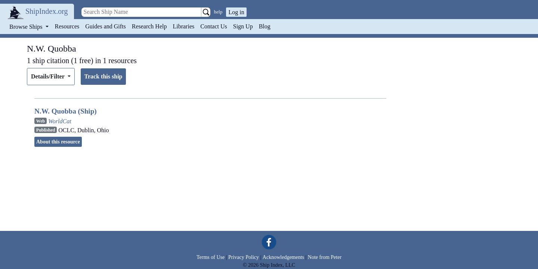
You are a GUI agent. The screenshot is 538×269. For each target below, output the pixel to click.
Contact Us (213, 26)
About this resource (58, 142)
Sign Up (243, 26)
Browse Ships (26, 27)
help (218, 12)
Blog (264, 26)
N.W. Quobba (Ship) (65, 111)
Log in (236, 12)
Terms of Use (211, 257)
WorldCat (59, 121)
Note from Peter (324, 257)
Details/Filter (48, 76)
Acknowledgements (283, 257)
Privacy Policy (243, 257)
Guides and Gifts (105, 26)
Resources (67, 26)
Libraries (183, 26)
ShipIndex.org (46, 11)
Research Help (149, 26)
